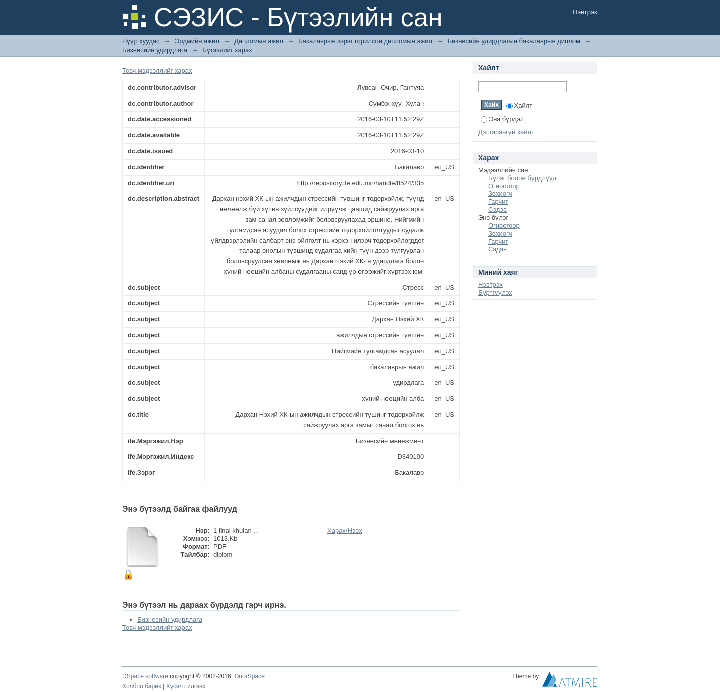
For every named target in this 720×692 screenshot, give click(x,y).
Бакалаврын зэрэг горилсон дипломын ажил (365, 41)
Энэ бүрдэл (502, 119)
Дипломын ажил (259, 41)
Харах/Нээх (345, 530)
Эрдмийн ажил (197, 41)
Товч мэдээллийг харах (157, 70)
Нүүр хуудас (141, 41)
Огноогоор (504, 186)
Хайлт (519, 106)
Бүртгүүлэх (495, 292)
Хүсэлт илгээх (186, 686)
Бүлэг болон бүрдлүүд (522, 178)
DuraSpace (249, 676)
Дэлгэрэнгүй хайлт (506, 132)
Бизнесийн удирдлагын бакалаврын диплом (514, 41)
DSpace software (145, 676)
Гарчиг (498, 202)
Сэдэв (497, 210)
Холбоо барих (142, 686)
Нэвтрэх (585, 12)
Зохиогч (500, 194)
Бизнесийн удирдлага (155, 50)
